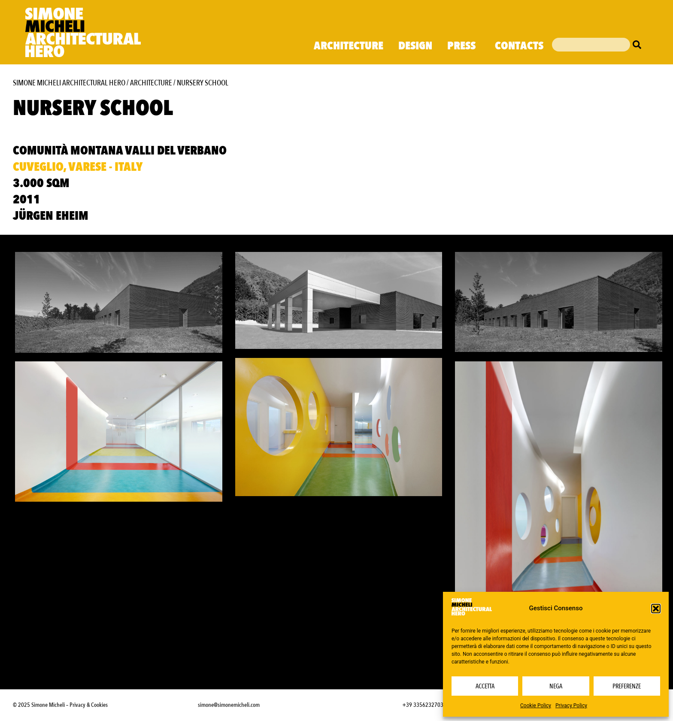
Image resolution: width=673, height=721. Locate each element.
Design (415, 46)
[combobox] (591, 45)
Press (463, 46)
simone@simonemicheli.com (229, 704)
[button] (656, 608)
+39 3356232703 (422, 704)
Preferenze (626, 686)
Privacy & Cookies (89, 704)
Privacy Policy (571, 706)
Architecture (348, 46)
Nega (555, 686)
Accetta (485, 686)
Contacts (519, 46)
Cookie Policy (535, 706)
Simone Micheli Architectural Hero (69, 83)
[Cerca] (639, 45)
